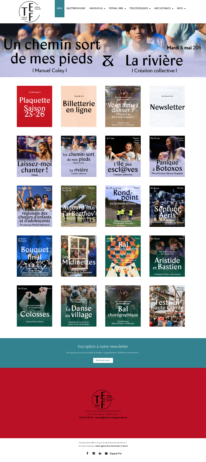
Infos (180, 8)
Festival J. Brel (116, 8)
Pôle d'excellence (139, 8)
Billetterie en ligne (76, 8)
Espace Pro (116, 453)
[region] (103, 50)
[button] (103, 50)
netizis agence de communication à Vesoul (111, 446)
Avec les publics (162, 8)
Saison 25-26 (95, 8)
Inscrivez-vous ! (103, 360)
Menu (59, 8)
